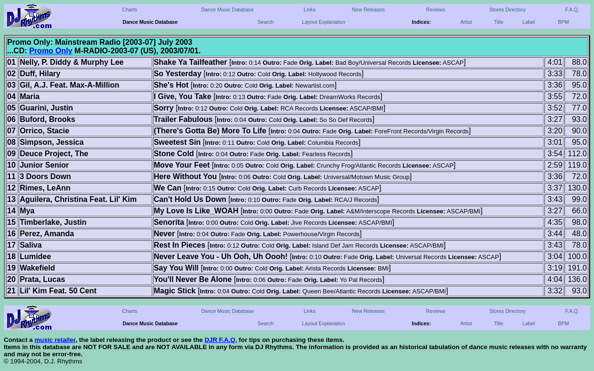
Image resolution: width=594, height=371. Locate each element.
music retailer (54, 339)
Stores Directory (507, 9)
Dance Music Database (227, 9)
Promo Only (50, 51)
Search (266, 22)
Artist (466, 22)
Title (498, 22)
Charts (129, 9)
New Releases (368, 9)
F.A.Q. (572, 9)
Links (310, 9)
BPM (563, 22)
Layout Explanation (323, 22)
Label (529, 22)
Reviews (435, 9)
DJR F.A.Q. (220, 339)
